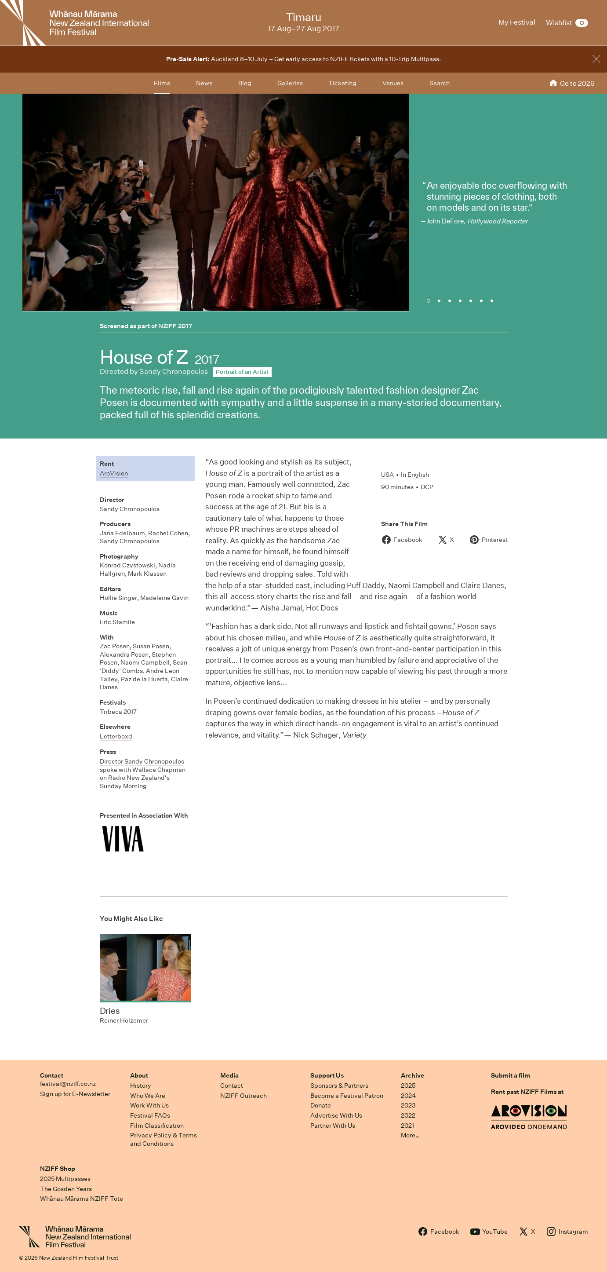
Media (229, 1075)
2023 (408, 1105)
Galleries (290, 83)
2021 (407, 1125)
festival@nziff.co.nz (68, 1084)
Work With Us (149, 1105)
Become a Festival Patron (346, 1096)
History (140, 1085)
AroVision (114, 473)
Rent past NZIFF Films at (527, 1092)
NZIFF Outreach (243, 1096)
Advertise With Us (336, 1115)
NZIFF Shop (57, 1169)
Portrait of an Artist (242, 372)
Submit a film (510, 1075)
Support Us (327, 1075)
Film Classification (157, 1125)
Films (162, 83)
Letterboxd (116, 736)
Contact (51, 1075)
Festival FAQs (150, 1115)
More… (410, 1135)
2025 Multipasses (65, 1179)
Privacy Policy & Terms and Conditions (163, 1139)
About (139, 1075)
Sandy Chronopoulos (173, 371)
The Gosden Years (66, 1189)
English (418, 475)
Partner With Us (332, 1125)
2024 (408, 1096)
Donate (320, 1105)
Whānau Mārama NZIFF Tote (81, 1199)
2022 (408, 1115)
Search (439, 83)
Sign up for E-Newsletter (75, 1094)
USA (387, 475)
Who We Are (147, 1096)
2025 (408, 1085)
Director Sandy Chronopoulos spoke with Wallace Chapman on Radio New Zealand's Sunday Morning (142, 773)
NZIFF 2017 (175, 326)
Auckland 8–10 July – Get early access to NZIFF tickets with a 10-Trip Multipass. (303, 59)
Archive (412, 1075)
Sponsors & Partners (339, 1085)
